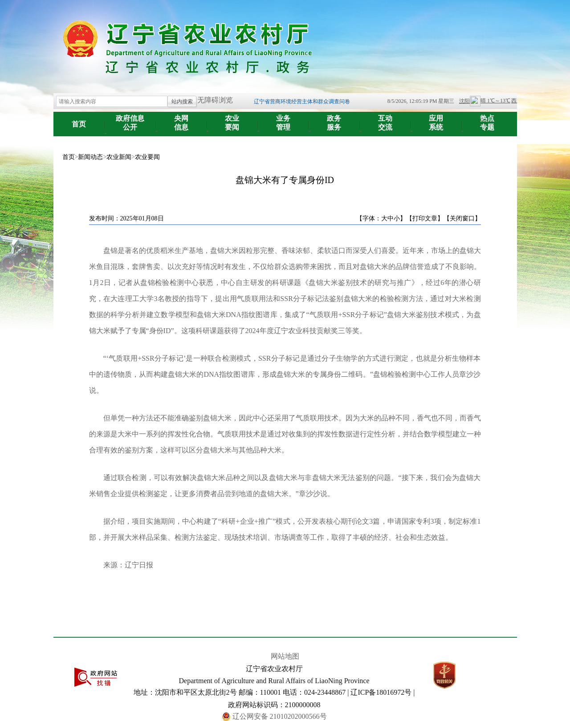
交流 (385, 119)
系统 (436, 119)
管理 (283, 119)
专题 (487, 119)
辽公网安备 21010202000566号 (279, 716)
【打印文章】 (425, 218)
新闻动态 (90, 157)
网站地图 (285, 656)
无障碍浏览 (215, 100)
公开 (130, 119)
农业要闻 (147, 157)
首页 (79, 124)
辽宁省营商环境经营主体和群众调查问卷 (302, 101)
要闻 (232, 119)
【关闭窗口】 (462, 218)
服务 (334, 119)
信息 (181, 119)
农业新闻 (118, 157)
